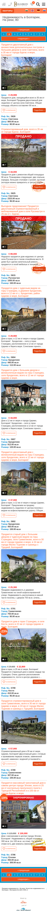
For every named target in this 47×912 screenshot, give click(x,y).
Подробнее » (39, 110)
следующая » (23, 38)
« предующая (23, 30)
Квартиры (8, 11)
